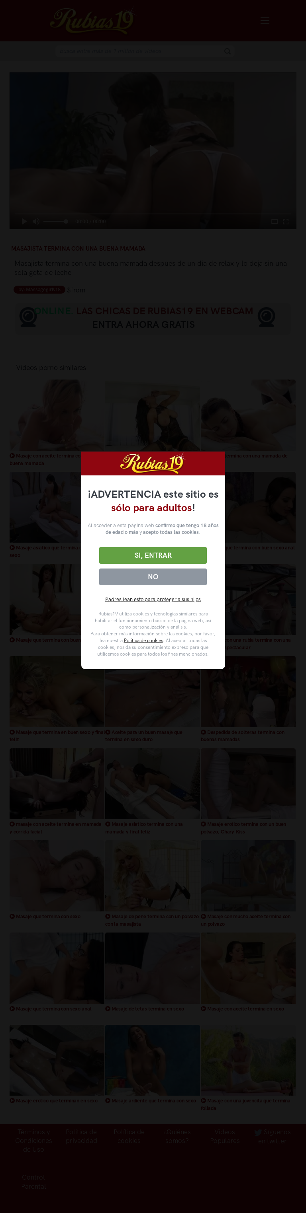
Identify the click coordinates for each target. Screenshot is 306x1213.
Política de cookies (143, 640)
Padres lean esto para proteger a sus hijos (153, 599)
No (153, 576)
